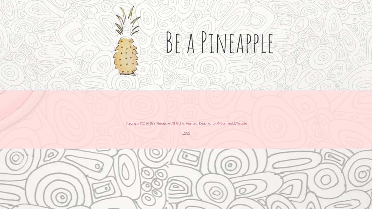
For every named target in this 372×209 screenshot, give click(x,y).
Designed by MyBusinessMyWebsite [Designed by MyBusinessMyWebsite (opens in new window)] (223, 123)
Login (186, 133)
